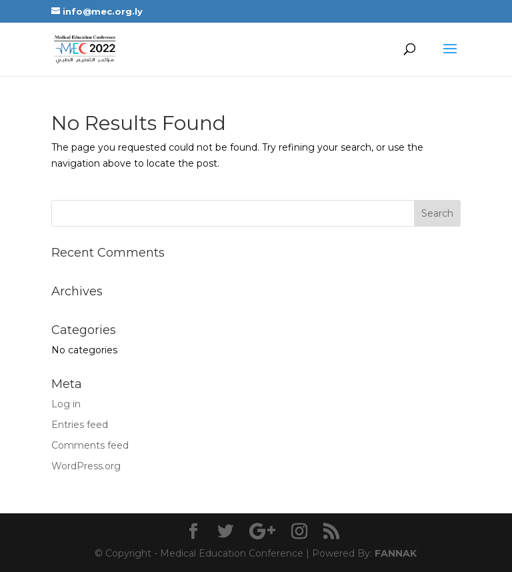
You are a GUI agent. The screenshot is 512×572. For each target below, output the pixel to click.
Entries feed (79, 425)
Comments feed (90, 445)
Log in (66, 404)
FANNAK (394, 553)
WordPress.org (86, 466)
